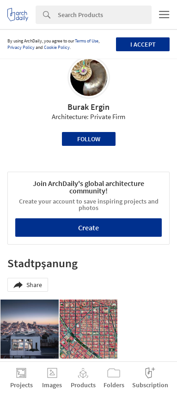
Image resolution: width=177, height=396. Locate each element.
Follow (88, 139)
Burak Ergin (88, 107)
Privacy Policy (21, 47)
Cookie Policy (57, 47)
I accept (143, 44)
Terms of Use (86, 41)
